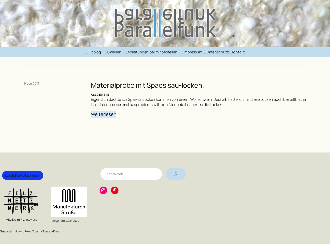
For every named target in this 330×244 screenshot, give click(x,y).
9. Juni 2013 (31, 83)
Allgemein (100, 95)
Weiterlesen (103, 114)
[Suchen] (176, 174)
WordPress (25, 231)
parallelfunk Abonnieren (22, 175)
